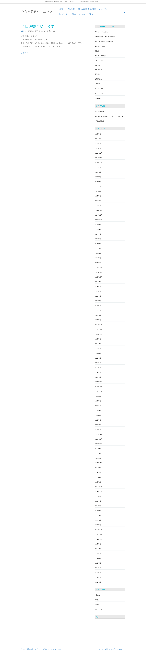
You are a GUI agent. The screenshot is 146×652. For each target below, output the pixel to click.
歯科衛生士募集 (64, 14)
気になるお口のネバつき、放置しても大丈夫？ (110, 116)
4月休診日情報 (99, 121)
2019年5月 (98, 472)
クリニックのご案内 (101, 32)
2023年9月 (98, 282)
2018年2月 (98, 520)
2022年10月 (98, 334)
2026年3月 (98, 139)
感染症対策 (71, 9)
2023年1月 (98, 320)
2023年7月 (98, 291)
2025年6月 (98, 181)
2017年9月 (98, 544)
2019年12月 (98, 463)
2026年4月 (98, 134)
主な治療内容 (99, 69)
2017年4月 (98, 568)
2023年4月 (98, 305)
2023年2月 (98, 315)
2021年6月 (98, 410)
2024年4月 (98, 248)
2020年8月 (98, 453)
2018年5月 (98, 510)
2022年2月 (98, 372)
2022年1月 (98, 377)
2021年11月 (98, 386)
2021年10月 (98, 391)
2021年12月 (98, 382)
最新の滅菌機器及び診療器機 (87, 9)
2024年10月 (98, 220)
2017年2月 (98, 577)
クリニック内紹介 (100, 56)
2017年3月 (98, 572)
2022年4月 (98, 363)
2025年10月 (98, 162)
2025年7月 (98, 177)
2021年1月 (98, 429)
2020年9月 (98, 448)
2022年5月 (98, 358)
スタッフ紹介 (103, 9)
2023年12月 (98, 267)
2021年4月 (98, 420)
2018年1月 (98, 525)
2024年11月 (98, 215)
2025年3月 (98, 196)
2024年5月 (98, 243)
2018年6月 (98, 506)
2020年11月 (98, 439)
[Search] (123, 11)
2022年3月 (98, 367)
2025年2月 (98, 201)
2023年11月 (98, 272)
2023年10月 (98, 277)
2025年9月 (98, 167)
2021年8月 (98, 401)
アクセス (82, 14)
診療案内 (61, 9)
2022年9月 (98, 339)
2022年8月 (98, 344)
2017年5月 (98, 563)
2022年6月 (98, 353)
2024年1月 (98, 263)
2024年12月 (98, 210)
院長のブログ (99, 609)
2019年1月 (98, 482)
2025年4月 (98, 191)
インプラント (99, 88)
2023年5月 (98, 301)
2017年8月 (98, 549)
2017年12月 (98, 529)
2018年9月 (98, 496)
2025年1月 (98, 205)
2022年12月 (98, 324)
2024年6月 (98, 239)
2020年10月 (98, 444)
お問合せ (90, 14)
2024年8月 (98, 229)
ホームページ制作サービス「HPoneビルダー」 (112, 649)
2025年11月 (98, 158)
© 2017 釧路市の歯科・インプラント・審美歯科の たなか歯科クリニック (41, 649)
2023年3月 (98, 310)
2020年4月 (98, 458)
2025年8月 (98, 172)
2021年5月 (98, 415)
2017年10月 (98, 539)
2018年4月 (98, 515)
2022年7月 (98, 348)
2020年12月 (98, 434)
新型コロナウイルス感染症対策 (105, 37)
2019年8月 (98, 468)
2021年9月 (98, 396)
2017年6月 (98, 558)
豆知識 (74, 14)
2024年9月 (98, 224)
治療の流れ (98, 79)
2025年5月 (98, 186)
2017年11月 (98, 534)
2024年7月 (98, 234)
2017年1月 (98, 582)
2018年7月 (98, 501)
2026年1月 (98, 148)
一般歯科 (97, 83)
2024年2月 (98, 258)
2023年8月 (98, 286)
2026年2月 (98, 143)
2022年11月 (98, 329)
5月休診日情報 (99, 111)
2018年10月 (98, 491)
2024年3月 (98, 253)
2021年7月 (98, 406)
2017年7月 (98, 553)
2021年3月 (98, 425)
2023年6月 (98, 296)
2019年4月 (98, 477)
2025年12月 (98, 153)
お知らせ (24, 53)
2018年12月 (98, 487)
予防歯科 (97, 74)
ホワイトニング (100, 93)
